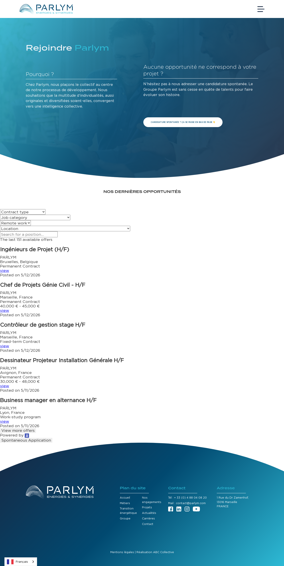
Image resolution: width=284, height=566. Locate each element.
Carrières (148, 518)
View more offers (18, 430)
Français (17, 561)
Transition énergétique (128, 511)
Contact (147, 524)
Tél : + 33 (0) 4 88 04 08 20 (187, 497)
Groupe (125, 518)
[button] (142, 261)
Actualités (149, 513)
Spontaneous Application (26, 440)
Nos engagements (151, 500)
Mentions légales (122, 552)
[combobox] (20, 561)
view (4, 270)
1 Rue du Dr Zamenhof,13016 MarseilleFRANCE (232, 502)
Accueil (125, 497)
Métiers (125, 503)
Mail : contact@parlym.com (187, 503)
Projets (147, 507)
